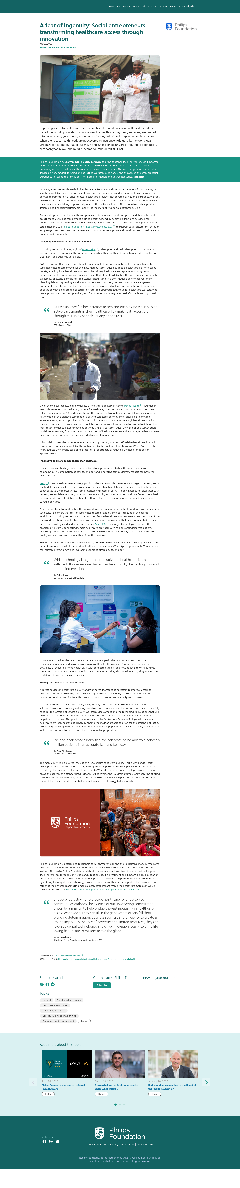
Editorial (47, 1000)
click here (139, 177)
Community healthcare (54, 1010)
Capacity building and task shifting (59, 1016)
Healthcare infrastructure (55, 1005)
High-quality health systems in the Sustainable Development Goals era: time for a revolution (96, 959)
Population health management (58, 1021)
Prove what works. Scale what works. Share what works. (116, 1087)
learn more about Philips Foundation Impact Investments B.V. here (103, 890)
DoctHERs (102, 524)
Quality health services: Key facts (68, 955)
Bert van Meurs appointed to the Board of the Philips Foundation (172, 1087)
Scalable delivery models (69, 1000)
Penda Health (133, 406)
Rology (45, 483)
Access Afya (90, 249)
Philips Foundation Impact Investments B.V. (89, 227)
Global (84, 1021)
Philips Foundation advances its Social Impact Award (63, 1087)
